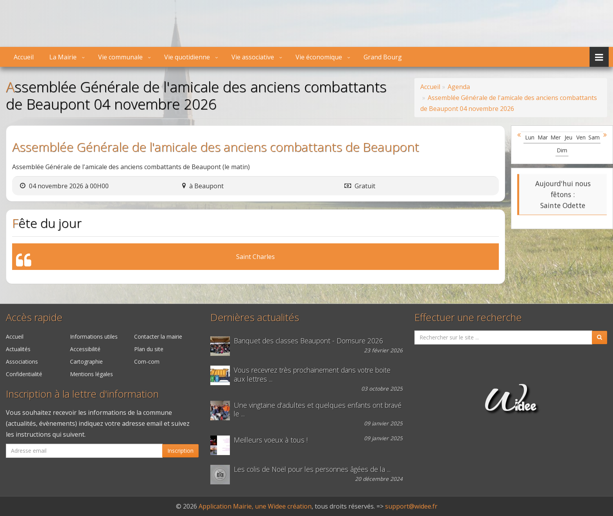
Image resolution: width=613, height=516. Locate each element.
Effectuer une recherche (468, 317)
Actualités (18, 349)
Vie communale (120, 57)
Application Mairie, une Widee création (255, 506)
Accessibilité (85, 349)
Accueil (24, 57)
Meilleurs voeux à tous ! (271, 440)
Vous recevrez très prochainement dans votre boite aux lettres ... (312, 375)
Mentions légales (91, 374)
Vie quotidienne (187, 57)
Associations (22, 361)
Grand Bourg (383, 57)
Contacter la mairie (158, 336)
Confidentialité (24, 374)
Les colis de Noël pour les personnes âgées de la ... (312, 469)
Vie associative (252, 57)
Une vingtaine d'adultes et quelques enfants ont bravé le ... (317, 410)
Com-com (147, 361)
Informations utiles (94, 336)
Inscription (180, 450)
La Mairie (63, 57)
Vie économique (319, 57)
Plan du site (148, 349)
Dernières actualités (254, 317)
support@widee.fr (411, 506)
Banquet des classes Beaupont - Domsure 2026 (308, 340)
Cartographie (86, 361)
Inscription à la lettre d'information (82, 394)
